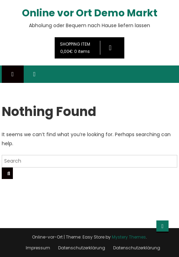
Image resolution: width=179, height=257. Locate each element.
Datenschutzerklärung (81, 248)
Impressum (38, 248)
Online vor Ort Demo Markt (89, 13)
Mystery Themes (129, 237)
